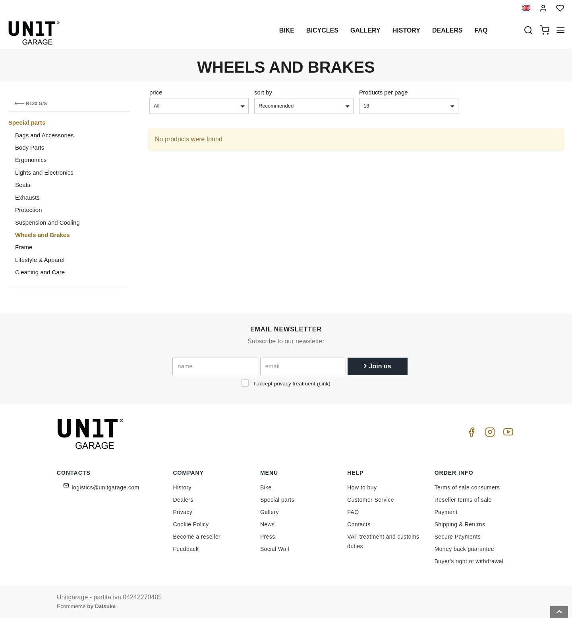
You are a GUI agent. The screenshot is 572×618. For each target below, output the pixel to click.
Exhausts (27, 197)
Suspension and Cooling (47, 222)
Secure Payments (458, 536)
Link (324, 384)
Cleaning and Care (40, 272)
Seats (22, 184)
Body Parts (29, 147)
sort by (263, 92)
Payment (446, 512)
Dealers (447, 30)
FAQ (353, 512)
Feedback (186, 549)
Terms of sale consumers (467, 487)
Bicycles (322, 30)
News (267, 524)
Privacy (183, 512)
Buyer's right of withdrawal (469, 561)
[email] (303, 366)
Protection (28, 209)
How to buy (362, 487)
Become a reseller (197, 536)
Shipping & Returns (460, 524)
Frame (23, 247)
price (155, 92)
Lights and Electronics (44, 172)
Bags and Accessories (44, 135)
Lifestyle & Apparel (39, 259)
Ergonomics (30, 159)
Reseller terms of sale (463, 500)
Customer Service (370, 500)
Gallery (365, 30)
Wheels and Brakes (42, 234)
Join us (377, 366)
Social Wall (274, 549)
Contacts (358, 524)
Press (267, 536)
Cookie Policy (191, 524)
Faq (480, 30)
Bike (286, 30)
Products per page (383, 92)
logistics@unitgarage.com (105, 487)
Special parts (26, 122)
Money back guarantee (464, 549)
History (406, 30)
